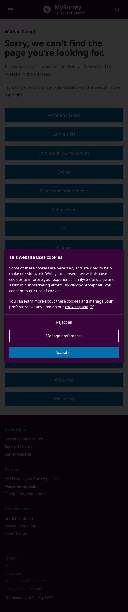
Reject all (64, 322)
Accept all (64, 352)
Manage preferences (64, 336)
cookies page (79, 306)
